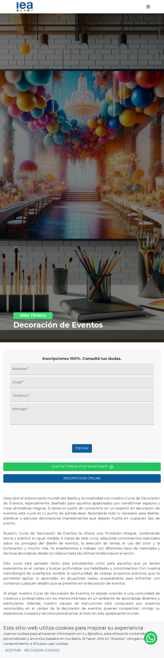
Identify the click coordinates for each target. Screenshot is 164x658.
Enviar (82, 448)
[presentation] (82, 434)
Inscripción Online (82, 478)
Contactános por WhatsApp (82, 467)
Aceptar (13, 650)
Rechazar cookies (42, 650)
